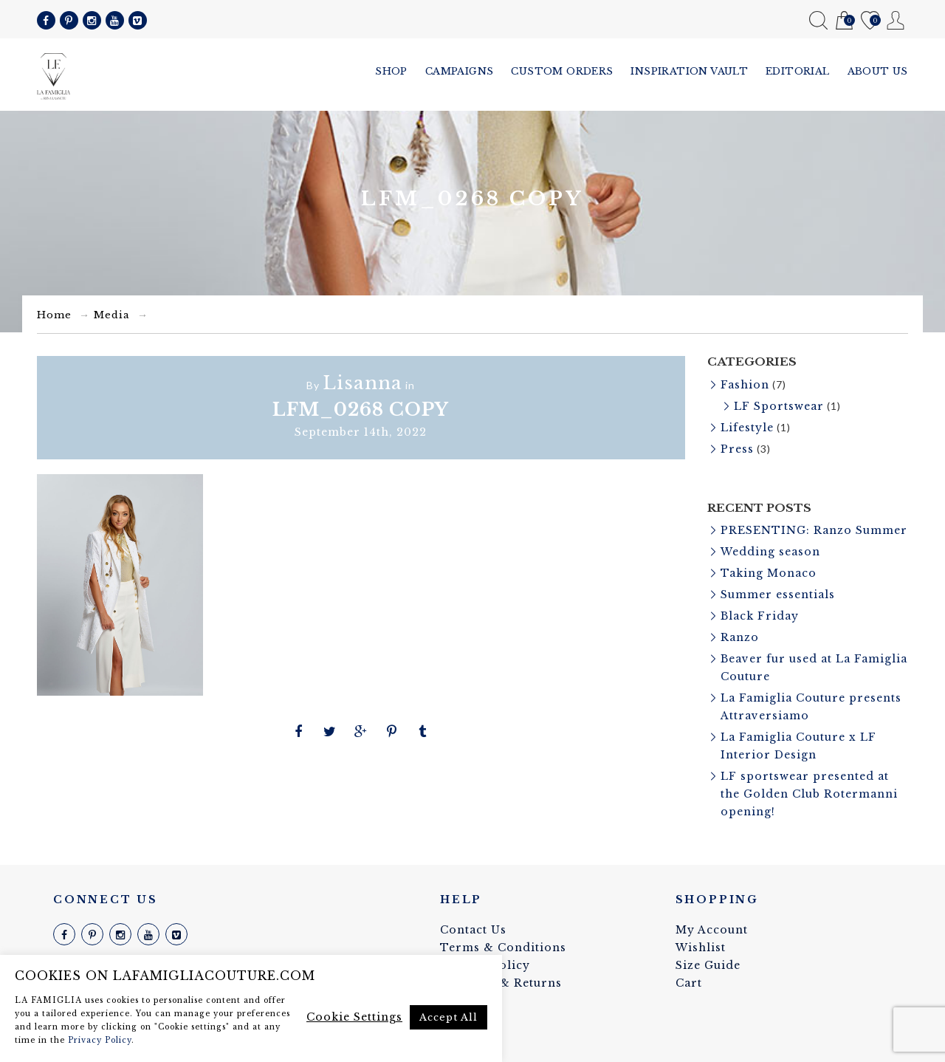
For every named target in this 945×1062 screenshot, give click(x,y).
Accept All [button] (448, 1017)
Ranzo (740, 637)
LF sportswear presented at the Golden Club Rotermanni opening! (809, 794)
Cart (844, 21)
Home (54, 315)
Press (737, 449)
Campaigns (459, 71)
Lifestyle (747, 427)
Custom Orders (562, 71)
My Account (896, 20)
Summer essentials (778, 594)
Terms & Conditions (503, 947)
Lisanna (362, 383)
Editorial (798, 71)
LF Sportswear (779, 406)
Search (818, 20)
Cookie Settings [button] (354, 1017)
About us (878, 71)
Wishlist (870, 21)
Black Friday (760, 616)
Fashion (745, 384)
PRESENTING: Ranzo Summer (814, 530)
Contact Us (473, 929)
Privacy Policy (99, 1040)
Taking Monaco (769, 573)
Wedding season (770, 551)
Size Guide (708, 965)
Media (112, 315)
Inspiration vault (689, 71)
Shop (391, 71)
